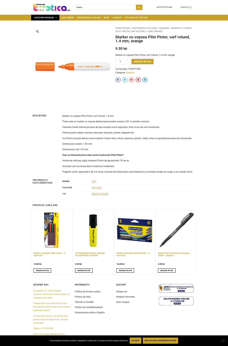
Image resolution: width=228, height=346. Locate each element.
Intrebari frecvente (125, 296)
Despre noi (121, 291)
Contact (117, 17)
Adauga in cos (142, 61)
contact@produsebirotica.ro (52, 334)
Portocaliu (96, 188)
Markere (164, 28)
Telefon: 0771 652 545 (136, 17)
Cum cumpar (67, 17)
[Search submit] (139, 7)
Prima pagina (122, 28)
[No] (223, 340)
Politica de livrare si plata (87, 291)
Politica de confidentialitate (89, 307)
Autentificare (164, 7)
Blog (106, 17)
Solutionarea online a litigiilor (90, 312)
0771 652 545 (47, 328)
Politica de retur (83, 296)
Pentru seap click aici (89, 17)
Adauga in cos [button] (42, 271)
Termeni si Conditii (84, 302)
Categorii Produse (45, 17)
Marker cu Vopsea (100, 194)
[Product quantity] (121, 61)
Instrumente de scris (144, 28)
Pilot (94, 181)
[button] (37, 31)
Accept (135, 341)
